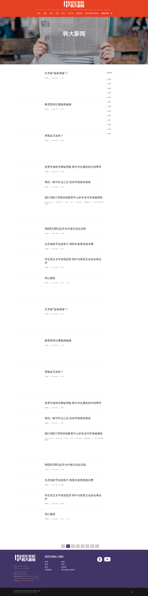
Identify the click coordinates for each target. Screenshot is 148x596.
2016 (120, 125)
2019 (120, 111)
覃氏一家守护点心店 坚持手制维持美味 (68, 182)
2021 (120, 102)
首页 (38, 13)
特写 (51, 13)
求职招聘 (79, 13)
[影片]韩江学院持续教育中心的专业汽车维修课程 (74, 197)
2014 (120, 134)
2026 (120, 79)
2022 (120, 97)
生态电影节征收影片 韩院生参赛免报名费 (69, 244)
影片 (63, 13)
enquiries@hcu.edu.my (25, 582)
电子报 (70, 13)
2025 (120, 84)
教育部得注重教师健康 (58, 104)
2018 (120, 116)
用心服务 (50, 278)
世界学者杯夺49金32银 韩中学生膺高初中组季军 (73, 167)
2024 (120, 88)
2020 (120, 107)
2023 (120, 93)
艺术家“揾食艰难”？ (56, 73)
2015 (120, 129)
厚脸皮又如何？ (54, 135)
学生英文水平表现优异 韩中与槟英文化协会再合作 (73, 260)
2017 (120, 120)
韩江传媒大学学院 (91, 13)
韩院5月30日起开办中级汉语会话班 (65, 228)
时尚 (57, 13)
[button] (7, 33)
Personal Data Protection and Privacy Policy (26, 593)
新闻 (45, 13)
